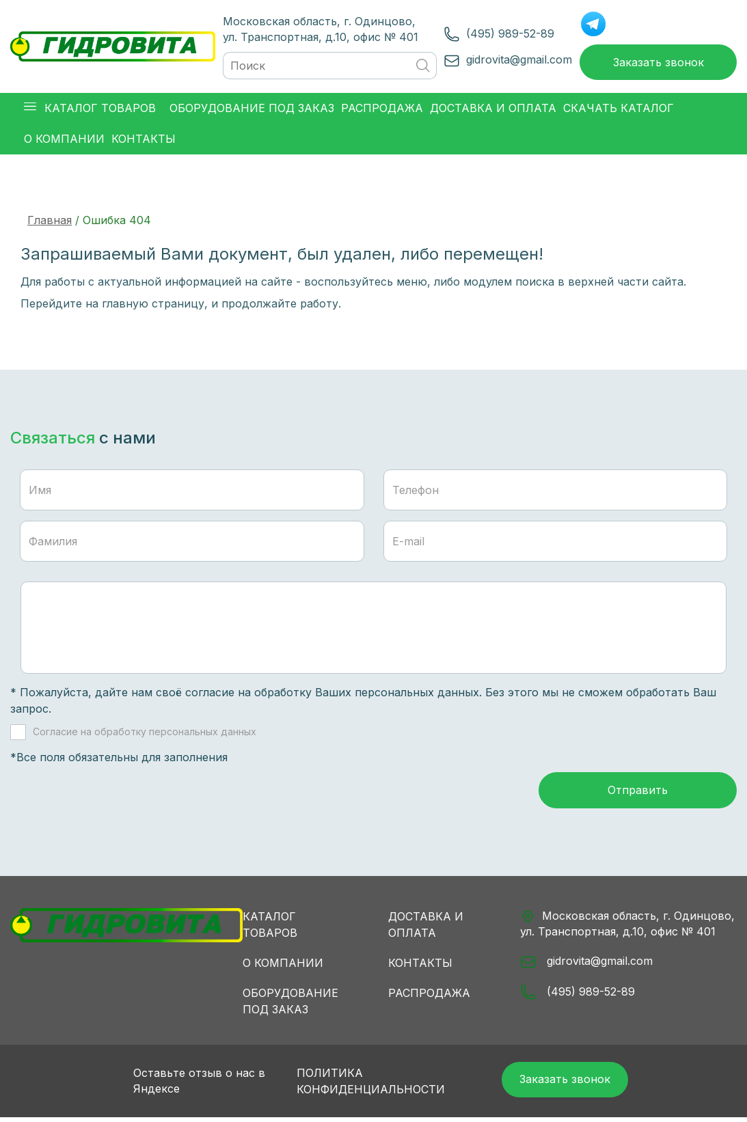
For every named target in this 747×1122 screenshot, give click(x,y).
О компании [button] (64, 141)
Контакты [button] (143, 141)
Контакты (420, 966)
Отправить (638, 794)
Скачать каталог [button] (618, 110)
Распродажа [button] (382, 110)
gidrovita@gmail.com (516, 60)
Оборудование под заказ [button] (251, 110)
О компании (283, 966)
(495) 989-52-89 (507, 34)
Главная (49, 222)
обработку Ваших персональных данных (366, 694)
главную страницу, (155, 305)
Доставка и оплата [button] (493, 110)
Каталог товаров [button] (90, 110)
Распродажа (429, 996)
